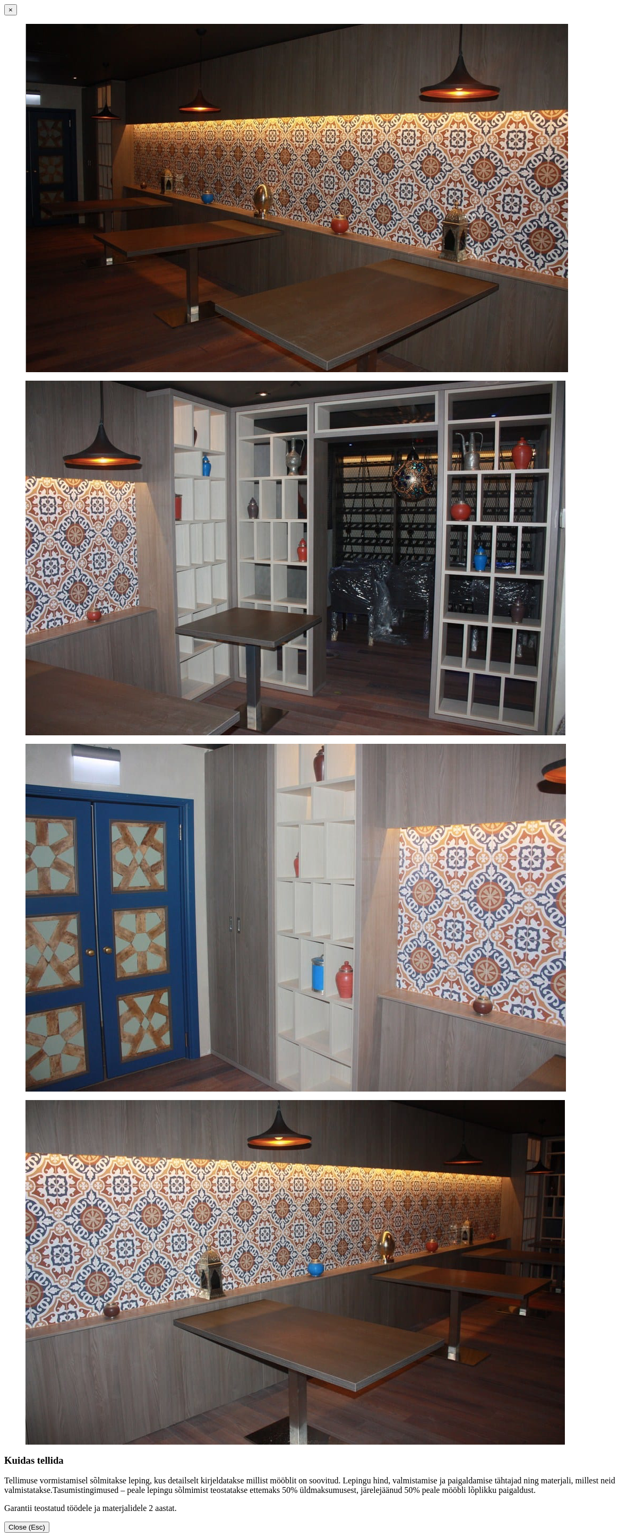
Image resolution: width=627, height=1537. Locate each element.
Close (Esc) (26, 1527)
